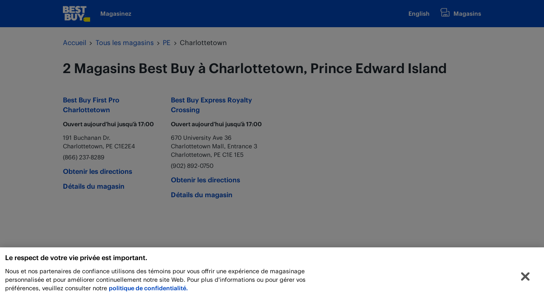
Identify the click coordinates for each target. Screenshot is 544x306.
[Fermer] (525, 278)
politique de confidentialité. (148, 290)
